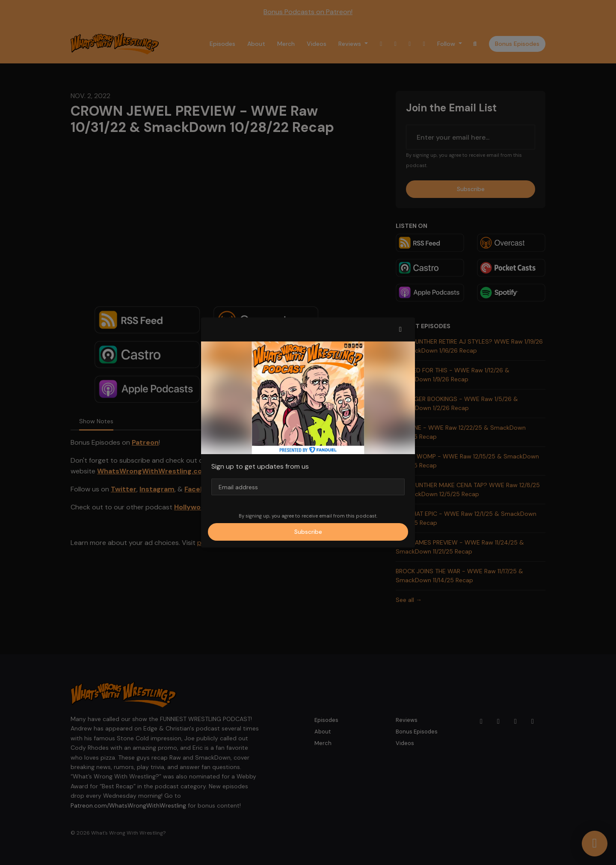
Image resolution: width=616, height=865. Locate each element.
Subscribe (308, 532)
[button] (400, 329)
